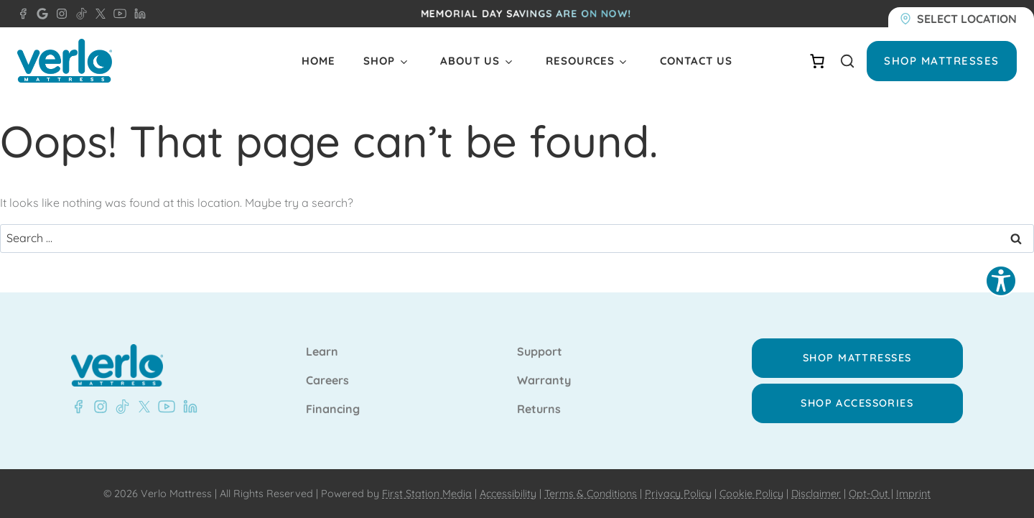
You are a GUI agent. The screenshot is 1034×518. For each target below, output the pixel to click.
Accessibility (508, 493)
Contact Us (696, 61)
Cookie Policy (751, 493)
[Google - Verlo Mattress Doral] (39, 13)
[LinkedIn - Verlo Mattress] (137, 13)
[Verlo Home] (64, 61)
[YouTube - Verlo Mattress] (117, 13)
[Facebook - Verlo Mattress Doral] (23, 13)
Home (318, 61)
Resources (580, 61)
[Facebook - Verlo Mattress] (78, 406)
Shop (379, 61)
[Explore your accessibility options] (1001, 281)
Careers (327, 381)
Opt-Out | (871, 493)
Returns (539, 409)
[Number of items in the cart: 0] (817, 61)
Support (539, 352)
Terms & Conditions (590, 493)
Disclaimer (816, 493)
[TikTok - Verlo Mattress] (79, 13)
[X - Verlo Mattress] (98, 14)
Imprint (913, 493)
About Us (470, 61)
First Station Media (427, 493)
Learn (322, 352)
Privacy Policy (678, 493)
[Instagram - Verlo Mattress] (58, 13)
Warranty (544, 381)
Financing (333, 409)
